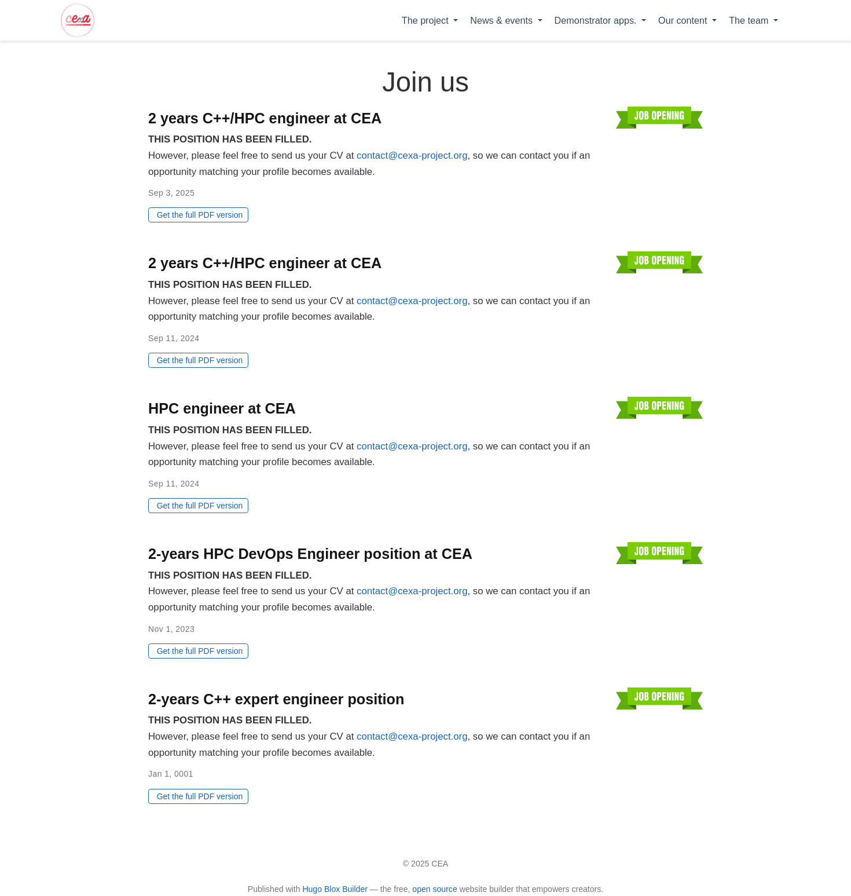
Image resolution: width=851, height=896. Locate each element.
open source (434, 889)
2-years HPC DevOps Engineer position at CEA (310, 554)
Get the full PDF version (200, 215)
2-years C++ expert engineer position (276, 699)
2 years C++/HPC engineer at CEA (265, 118)
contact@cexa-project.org (412, 155)
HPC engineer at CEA (222, 408)
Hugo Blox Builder (335, 889)
